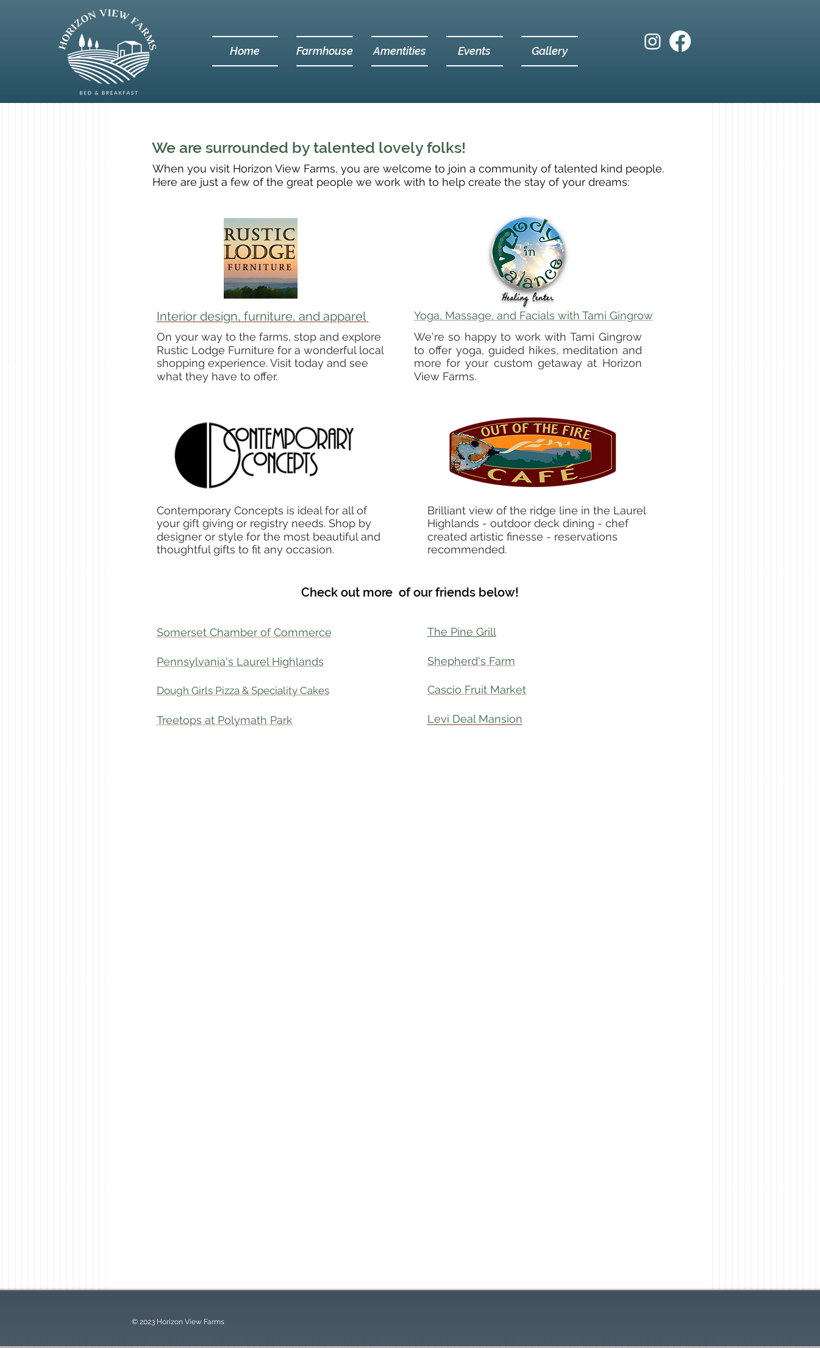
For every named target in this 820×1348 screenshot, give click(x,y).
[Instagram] (652, 41)
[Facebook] (680, 41)
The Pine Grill (461, 631)
